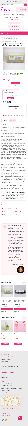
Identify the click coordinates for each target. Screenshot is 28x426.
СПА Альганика (18, 211)
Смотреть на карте (14, 19)
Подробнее (10, 98)
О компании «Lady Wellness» (8, 357)
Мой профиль (4, 377)
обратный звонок (17, 239)
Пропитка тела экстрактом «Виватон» (6, 334)
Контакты (3, 364)
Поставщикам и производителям (9, 368)
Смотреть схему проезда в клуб (11, 408)
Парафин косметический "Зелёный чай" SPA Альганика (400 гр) (7, 300)
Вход (9, 1)
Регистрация (17, 1)
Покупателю (4, 361)
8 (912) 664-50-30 (14, 26)
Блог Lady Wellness (6, 415)
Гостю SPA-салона (6, 359)
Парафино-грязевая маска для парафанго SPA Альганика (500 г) (19, 300)
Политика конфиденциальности (9, 366)
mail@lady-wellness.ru (8, 393)
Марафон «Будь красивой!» (18, 334)
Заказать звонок (14, 29)
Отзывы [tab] (12, 120)
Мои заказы (4, 375)
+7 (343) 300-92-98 (14, 23)
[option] (7, 299)
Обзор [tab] (5, 120)
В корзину (15, 83)
